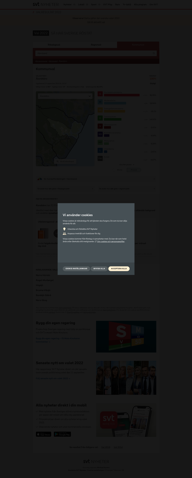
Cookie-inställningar (76, 269)
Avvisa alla (99, 269)
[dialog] (96, 239)
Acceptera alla (119, 269)
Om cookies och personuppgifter (109, 241)
